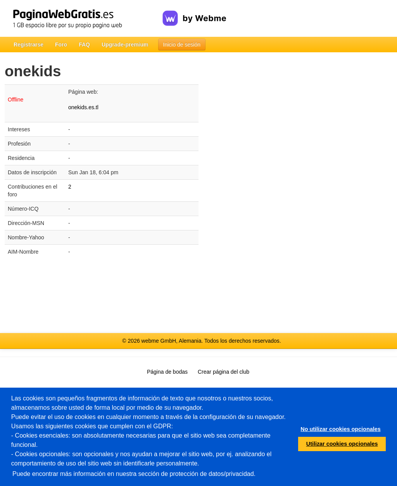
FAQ (84, 44)
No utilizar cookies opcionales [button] (340, 429)
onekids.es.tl (83, 107)
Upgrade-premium (125, 44)
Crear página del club (223, 372)
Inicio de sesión (182, 44)
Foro (61, 44)
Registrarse (28, 44)
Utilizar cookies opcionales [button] (342, 444)
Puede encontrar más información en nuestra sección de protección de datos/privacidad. (133, 474)
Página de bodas (167, 372)
